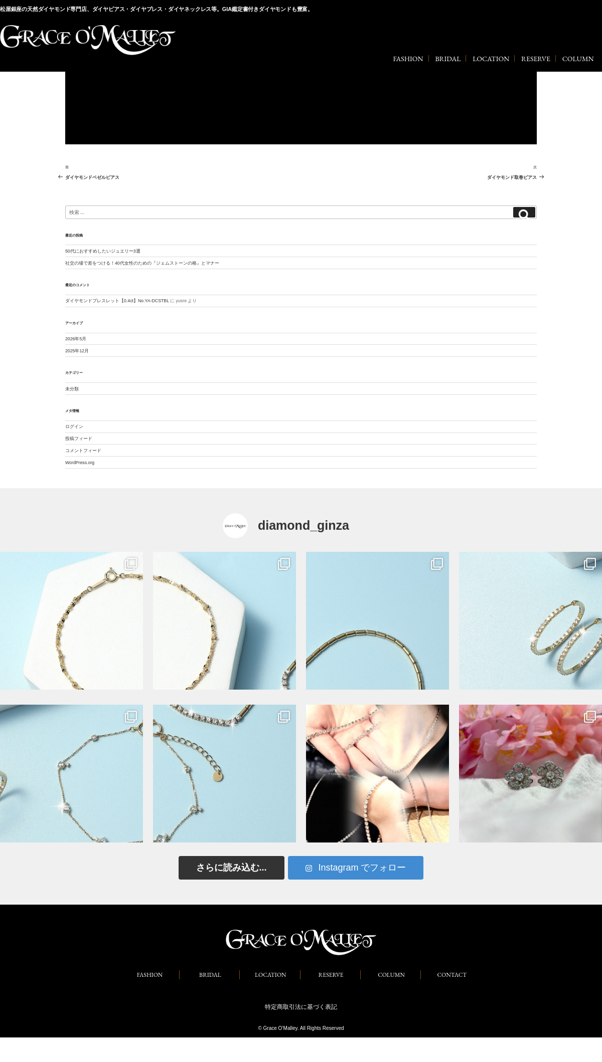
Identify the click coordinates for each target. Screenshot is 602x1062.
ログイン (74, 426)
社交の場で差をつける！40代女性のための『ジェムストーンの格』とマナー (142, 263)
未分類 (72, 388)
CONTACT (452, 975)
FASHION (408, 58)
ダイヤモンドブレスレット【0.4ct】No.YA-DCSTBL (117, 300)
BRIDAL (448, 58)
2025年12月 (77, 350)
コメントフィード (83, 450)
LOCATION (491, 58)
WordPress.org (79, 462)
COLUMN (578, 58)
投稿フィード (78, 438)
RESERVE (535, 58)
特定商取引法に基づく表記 (301, 1007)
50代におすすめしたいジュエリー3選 (102, 251)
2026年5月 (75, 338)
